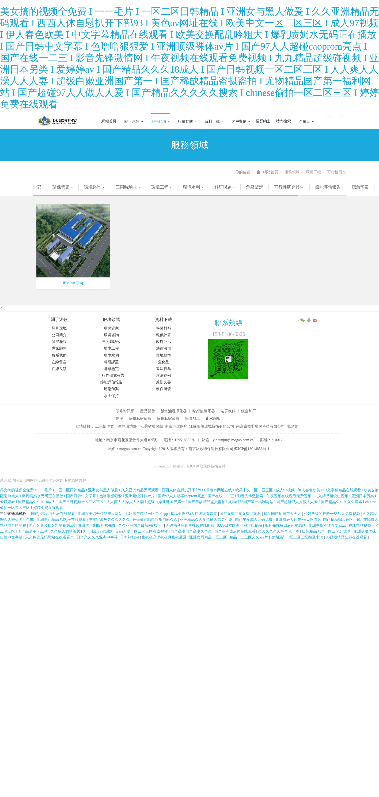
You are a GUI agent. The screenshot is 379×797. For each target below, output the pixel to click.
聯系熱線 (228, 323)
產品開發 (147, 411)
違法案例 (163, 375)
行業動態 (187, 121)
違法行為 (163, 369)
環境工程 (313, 172)
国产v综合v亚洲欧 (98, 531)
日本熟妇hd (130, 537)
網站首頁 (108, 121)
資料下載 (214, 121)
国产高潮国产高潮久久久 (191, 531)
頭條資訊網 (125, 411)
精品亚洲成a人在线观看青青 (194, 514)
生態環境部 (127, 426)
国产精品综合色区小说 (342, 520)
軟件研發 (163, 389)
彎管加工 (192, 419)
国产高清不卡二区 (33, 531)
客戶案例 (241, 121)
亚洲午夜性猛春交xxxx (327, 525)
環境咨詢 (92, 187)
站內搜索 (283, 121)
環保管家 (61, 187)
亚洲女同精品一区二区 (208, 537)
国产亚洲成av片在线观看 (235, 531)
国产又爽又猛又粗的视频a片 (53, 525)
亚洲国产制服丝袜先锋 (97, 525)
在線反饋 (59, 369)
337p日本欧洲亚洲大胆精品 (240, 525)
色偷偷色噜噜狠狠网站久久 (155, 520)
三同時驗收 (126, 187)
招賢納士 (263, 121)
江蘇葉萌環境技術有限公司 (211, 426)
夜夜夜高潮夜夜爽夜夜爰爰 (165, 537)
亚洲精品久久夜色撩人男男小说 (206, 520)
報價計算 (163, 335)
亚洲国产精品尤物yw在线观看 (61, 520)
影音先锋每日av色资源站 (286, 525)
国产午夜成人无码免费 (254, 520)
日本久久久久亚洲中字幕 (98, 537)
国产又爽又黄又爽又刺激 (241, 514)
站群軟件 (228, 411)
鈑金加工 (248, 411)
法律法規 (163, 348)
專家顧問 (59, 348)
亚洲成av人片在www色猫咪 (298, 520)
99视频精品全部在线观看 (347, 537)
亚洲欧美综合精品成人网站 (100, 514)
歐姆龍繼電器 (203, 411)
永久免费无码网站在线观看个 (50, 537)
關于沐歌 (133, 121)
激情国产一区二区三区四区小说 (297, 537)
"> (301, 320)
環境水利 (191, 187)
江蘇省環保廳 (152, 426)
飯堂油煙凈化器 (174, 411)
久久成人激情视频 (65, 531)
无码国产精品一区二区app (147, 514)
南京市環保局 (176, 426)
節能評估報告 (328, 187)
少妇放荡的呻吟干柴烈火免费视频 (332, 514)
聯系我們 (59, 355)
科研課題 (223, 187)
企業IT (306, 121)
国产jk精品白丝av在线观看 (53, 514)
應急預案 (360, 187)
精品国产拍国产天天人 (283, 514)
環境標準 (163, 355)
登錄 (329, 119)
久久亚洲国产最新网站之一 (141, 525)
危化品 (163, 362)
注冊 (341, 119)
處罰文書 (163, 382)
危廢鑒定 (254, 187)
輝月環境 (59, 328)
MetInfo (179, 466)
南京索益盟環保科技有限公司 (260, 426)
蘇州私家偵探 (140, 419)
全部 (37, 187)
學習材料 (163, 328)
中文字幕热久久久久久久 (110, 520)
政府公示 (163, 342)
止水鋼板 (213, 419)
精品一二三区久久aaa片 (249, 537)
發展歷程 (59, 342)
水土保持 (111, 396)
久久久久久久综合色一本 (279, 531)
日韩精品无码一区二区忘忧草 (327, 531)
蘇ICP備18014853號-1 (251, 449)
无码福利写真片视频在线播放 (190, 525)
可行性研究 (336, 172)
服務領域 (160, 121)
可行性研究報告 (289, 187)
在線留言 (59, 362)
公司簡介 (59, 335)
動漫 (119, 419)
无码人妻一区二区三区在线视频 (142, 531)
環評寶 (292, 426)
